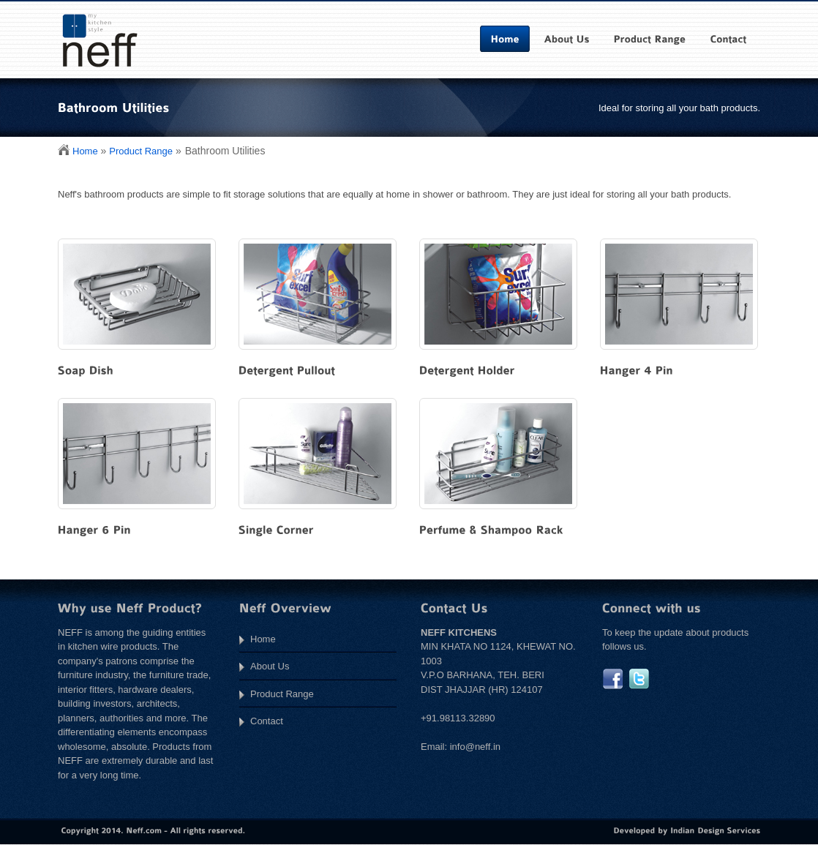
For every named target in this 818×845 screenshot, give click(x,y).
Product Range (141, 151)
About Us (269, 666)
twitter (639, 679)
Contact (266, 721)
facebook (612, 679)
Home (85, 151)
